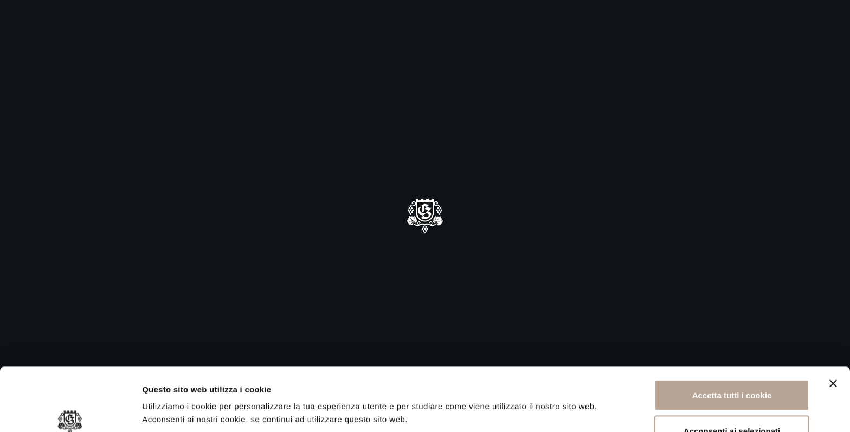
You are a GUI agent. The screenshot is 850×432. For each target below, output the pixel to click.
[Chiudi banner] (833, 320)
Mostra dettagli (575, 391)
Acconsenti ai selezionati (732, 367)
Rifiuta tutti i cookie (731, 403)
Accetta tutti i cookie (732, 332)
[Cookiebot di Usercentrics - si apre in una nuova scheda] (70, 411)
